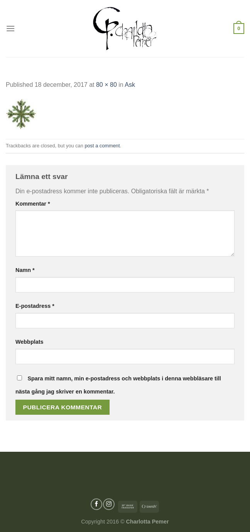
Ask (130, 84)
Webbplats (29, 342)
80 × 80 (106, 84)
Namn (25, 270)
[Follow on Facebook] (96, 504)
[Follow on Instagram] (109, 504)
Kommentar (32, 204)
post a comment (102, 146)
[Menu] (10, 28)
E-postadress (34, 306)
